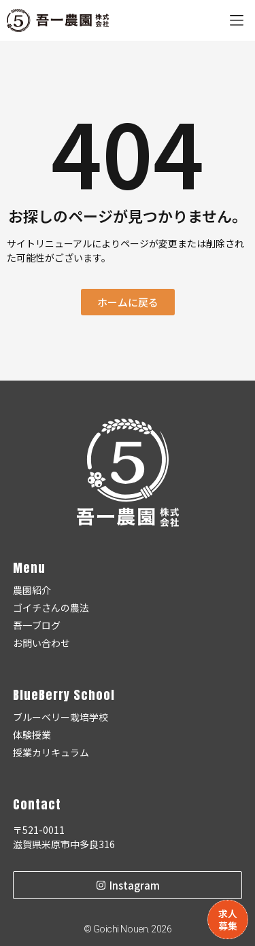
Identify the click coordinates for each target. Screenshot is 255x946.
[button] (236, 21)
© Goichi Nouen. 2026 (128, 929)
